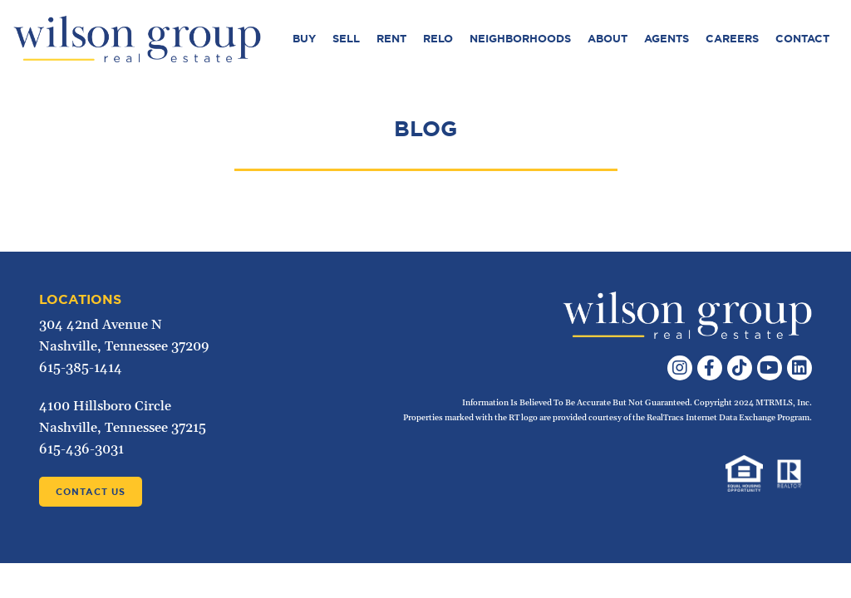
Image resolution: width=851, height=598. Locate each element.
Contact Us (90, 492)
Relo (438, 39)
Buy (304, 39)
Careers (732, 39)
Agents (666, 39)
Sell (346, 39)
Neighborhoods (520, 39)
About (607, 39)
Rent (391, 39)
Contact (802, 39)
